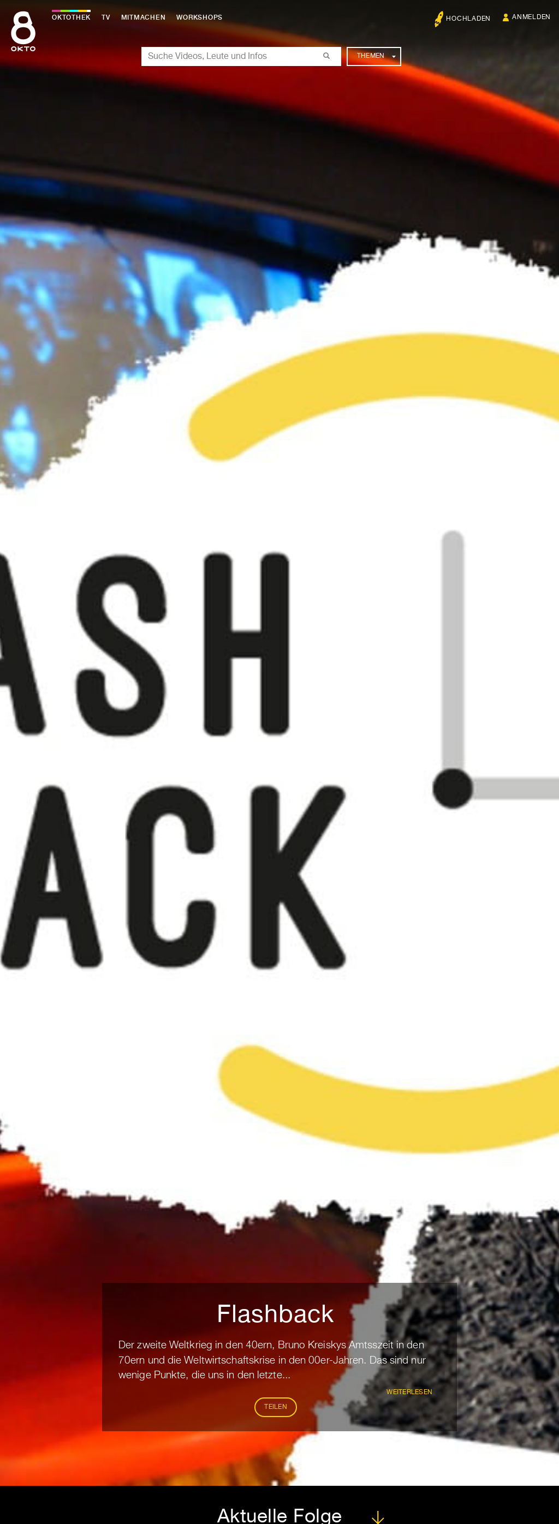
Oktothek (71, 17)
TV (106, 17)
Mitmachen (143, 17)
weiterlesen (409, 1392)
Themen (376, 56)
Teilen (275, 1407)
